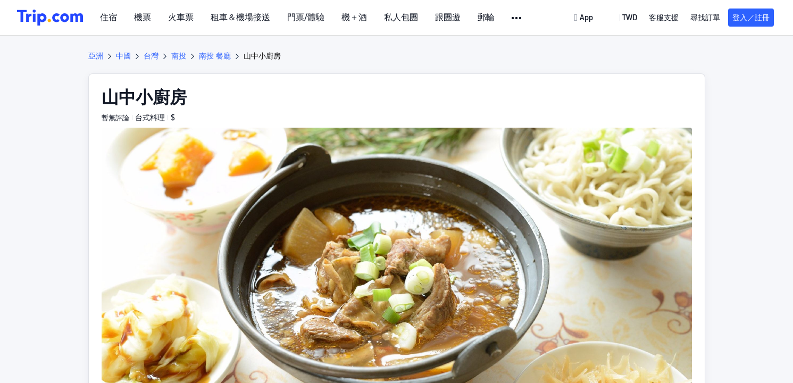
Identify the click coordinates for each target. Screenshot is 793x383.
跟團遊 (448, 17)
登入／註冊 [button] (751, 17)
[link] (584, 18)
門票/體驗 (305, 17)
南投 (178, 56)
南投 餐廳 (215, 56)
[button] (517, 18)
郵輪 (486, 17)
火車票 (181, 17)
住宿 (108, 17)
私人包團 (401, 17)
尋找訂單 (705, 17)
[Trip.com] (50, 18)
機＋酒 (354, 17)
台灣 (151, 56)
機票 (142, 17)
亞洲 (95, 56)
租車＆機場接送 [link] (240, 17)
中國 (123, 56)
